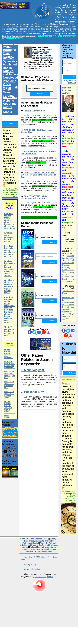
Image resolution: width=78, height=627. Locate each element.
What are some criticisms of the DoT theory (9, 237)
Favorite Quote (68, 379)
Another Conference (67, 36)
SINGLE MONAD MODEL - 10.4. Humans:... (8, 354)
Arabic (7, 112)
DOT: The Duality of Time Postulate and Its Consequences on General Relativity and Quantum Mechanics (68, 301)
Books (46, 52)
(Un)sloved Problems (10, 79)
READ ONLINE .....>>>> (68, 316)
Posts (37, 68)
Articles (35, 52)
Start (22, 539)
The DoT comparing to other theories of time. (9, 331)
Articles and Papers (11, 73)
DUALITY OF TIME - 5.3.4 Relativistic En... (9, 385)
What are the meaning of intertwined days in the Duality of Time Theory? (9, 268)
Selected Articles (10, 344)
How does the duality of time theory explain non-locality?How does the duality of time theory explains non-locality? (9, 309)
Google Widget (46, 58)
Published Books (10, 66)
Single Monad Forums (8, 92)
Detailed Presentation (12, 38)
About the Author (9, 105)
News (32, 549)
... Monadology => (33, 370)
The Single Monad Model (10, 47)
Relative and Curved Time (35, 111)
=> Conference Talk (47, 36)
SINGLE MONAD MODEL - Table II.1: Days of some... (8, 407)
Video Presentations (12, 86)
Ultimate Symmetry (10, 60)
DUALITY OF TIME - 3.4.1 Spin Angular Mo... (9, 375)
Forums (27, 68)
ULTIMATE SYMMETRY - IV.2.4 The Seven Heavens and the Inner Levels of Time (38, 175)
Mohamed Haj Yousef (44, 577)
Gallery (33, 547)
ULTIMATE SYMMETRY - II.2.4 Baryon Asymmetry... (9, 365)
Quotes (25, 549)
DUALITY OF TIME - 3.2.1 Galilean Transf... (9, 395)
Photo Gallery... (7, 417)
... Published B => (32, 391)
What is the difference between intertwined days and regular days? (9, 286)
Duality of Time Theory (9, 53)
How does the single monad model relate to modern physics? (9, 251)
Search (40, 549)
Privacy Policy (30, 564)
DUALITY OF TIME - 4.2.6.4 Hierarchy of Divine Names (34, 197)
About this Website (10, 99)
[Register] (72, 83)
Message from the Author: (66, 90)
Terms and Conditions (33, 569)
